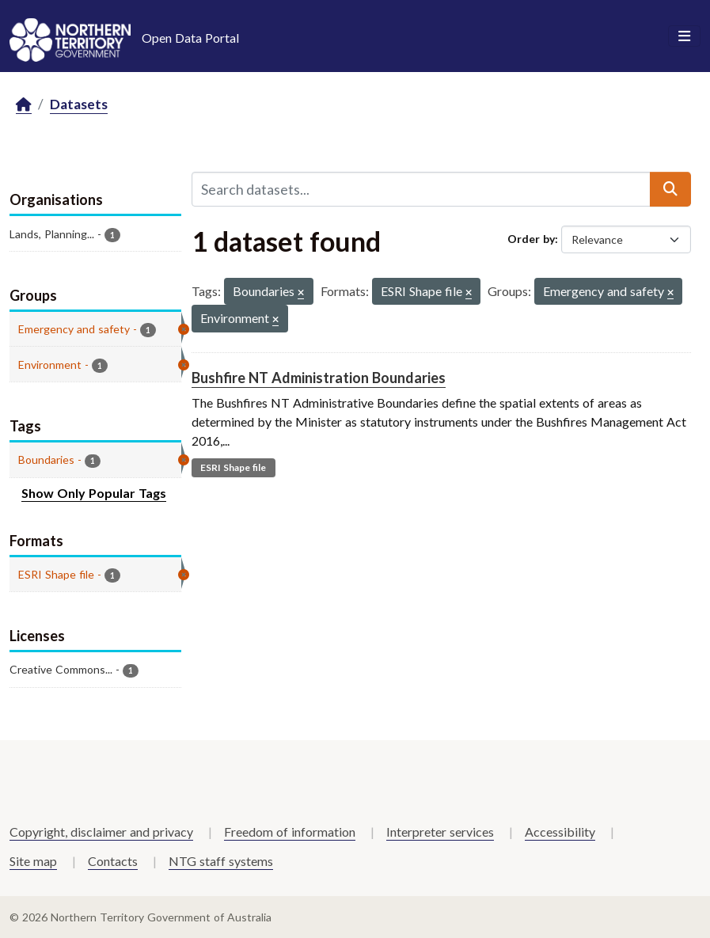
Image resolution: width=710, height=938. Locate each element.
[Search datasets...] (421, 189)
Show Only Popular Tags (93, 492)
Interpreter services (440, 831)
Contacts (113, 860)
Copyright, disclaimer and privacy (101, 831)
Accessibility (560, 831)
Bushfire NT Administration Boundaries (319, 377)
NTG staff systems (221, 860)
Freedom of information (289, 831)
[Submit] (670, 189)
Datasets (79, 104)
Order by (531, 238)
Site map (33, 860)
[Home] (24, 105)
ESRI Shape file (233, 467)
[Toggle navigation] (684, 36)
